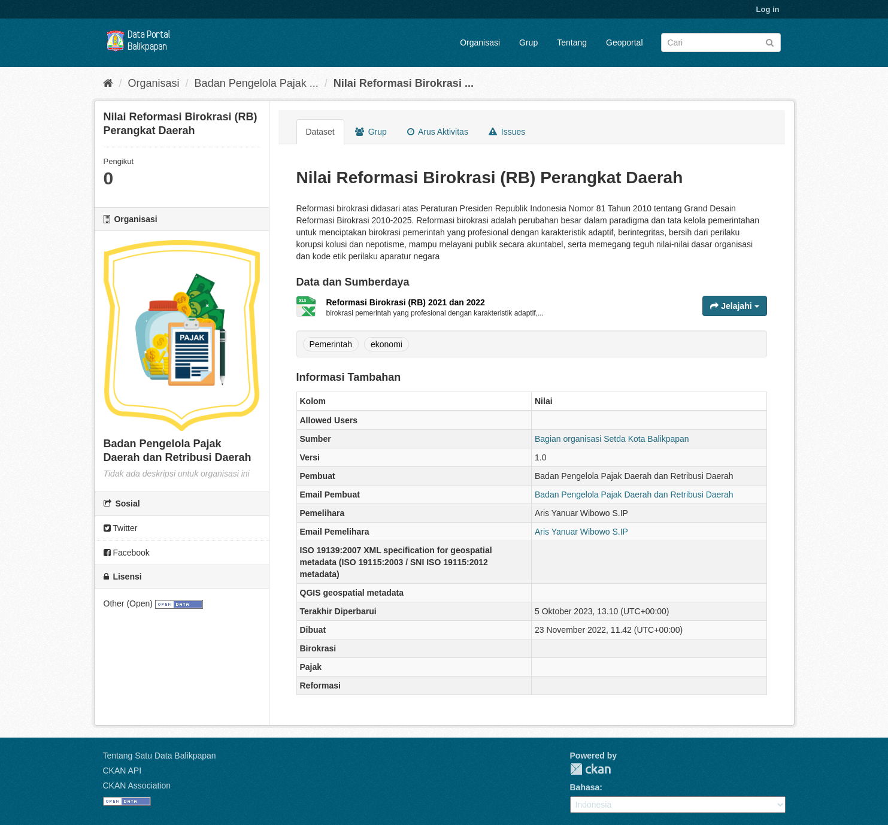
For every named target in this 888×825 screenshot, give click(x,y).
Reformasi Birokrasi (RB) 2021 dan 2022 (405, 302)
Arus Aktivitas (437, 132)
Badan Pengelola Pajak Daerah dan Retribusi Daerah (634, 494)
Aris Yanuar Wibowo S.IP (581, 531)
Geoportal (624, 42)
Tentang (572, 42)
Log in (768, 9)
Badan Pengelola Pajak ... (257, 83)
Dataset (320, 132)
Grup (528, 42)
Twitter (121, 528)
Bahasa (585, 787)
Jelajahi (734, 306)
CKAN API (122, 770)
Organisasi (480, 42)
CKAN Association (137, 785)
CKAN (590, 769)
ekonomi (386, 344)
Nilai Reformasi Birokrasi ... (404, 83)
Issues (507, 132)
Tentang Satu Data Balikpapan (159, 755)
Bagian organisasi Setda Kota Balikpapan (612, 439)
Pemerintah (331, 344)
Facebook (127, 552)
